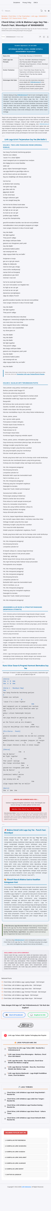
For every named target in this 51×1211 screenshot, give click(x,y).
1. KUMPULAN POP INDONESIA (15, 1159)
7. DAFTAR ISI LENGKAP (13, 1194)
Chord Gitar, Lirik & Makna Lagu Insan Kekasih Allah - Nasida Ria (26, 1138)
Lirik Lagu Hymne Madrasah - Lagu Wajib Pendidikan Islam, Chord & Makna (23, 1093)
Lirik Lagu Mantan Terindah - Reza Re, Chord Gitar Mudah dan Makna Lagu (26, 1086)
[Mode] (44, 11)
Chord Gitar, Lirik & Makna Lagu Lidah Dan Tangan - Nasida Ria (26, 1119)
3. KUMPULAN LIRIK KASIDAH (15, 1171)
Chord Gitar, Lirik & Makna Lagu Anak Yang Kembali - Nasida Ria (26, 1112)
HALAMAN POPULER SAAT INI (16, 1152)
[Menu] (48, 11)
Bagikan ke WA (38, 1032)
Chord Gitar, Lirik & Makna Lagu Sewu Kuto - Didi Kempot (23, 1006)
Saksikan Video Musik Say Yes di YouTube (25, 825)
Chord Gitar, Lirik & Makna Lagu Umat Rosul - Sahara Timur (26, 1131)
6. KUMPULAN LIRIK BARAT (14, 1188)
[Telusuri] (2, 11)
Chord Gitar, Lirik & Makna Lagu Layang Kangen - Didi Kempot (24, 999)
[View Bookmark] (40, 11)
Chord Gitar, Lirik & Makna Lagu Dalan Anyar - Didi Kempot (23, 1016)
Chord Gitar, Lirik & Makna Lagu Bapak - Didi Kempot (21, 1012)
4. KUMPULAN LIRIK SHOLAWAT (16, 1177)
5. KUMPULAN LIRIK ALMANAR (15, 1182)
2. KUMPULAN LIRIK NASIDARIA (16, 1165)
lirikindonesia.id (35, 88)
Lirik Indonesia (26, 1207)
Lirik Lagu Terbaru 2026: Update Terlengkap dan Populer (27, 1054)
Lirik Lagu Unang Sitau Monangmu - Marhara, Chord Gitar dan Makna (28, 1074)
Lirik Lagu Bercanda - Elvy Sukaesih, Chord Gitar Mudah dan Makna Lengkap (25, 1080)
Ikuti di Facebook (14, 1032)
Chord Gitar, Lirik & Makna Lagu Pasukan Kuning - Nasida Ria (25, 1125)
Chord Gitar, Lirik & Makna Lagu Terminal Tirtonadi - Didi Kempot (25, 1009)
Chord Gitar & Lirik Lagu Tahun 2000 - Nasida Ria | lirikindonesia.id (27, 1067)
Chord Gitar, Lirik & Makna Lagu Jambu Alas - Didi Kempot (23, 1002)
